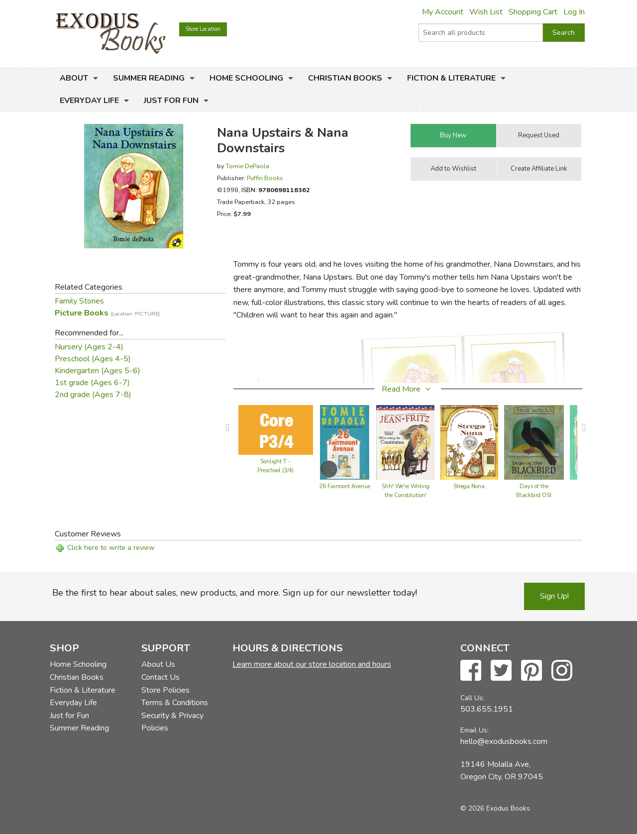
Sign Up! (554, 596)
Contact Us (160, 677)
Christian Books (345, 78)
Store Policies (165, 690)
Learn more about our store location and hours (311, 664)
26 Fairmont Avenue (344, 486)
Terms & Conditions (174, 702)
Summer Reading (149, 78)
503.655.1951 (486, 709)
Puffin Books (265, 178)
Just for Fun (171, 100)
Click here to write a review (111, 547)
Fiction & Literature (451, 78)
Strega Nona (469, 486)
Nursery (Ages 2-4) (89, 346)
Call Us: (472, 698)
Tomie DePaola (247, 166)
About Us (158, 664)
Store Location (203, 29)
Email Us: (474, 730)
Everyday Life (89, 100)
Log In (574, 11)
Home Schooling (246, 78)
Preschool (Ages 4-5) (93, 358)
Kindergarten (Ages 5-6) (97, 370)
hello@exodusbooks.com (503, 741)
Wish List (486, 11)
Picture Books (107, 313)
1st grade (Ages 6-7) (92, 382)
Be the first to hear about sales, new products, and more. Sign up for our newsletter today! (234, 593)
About (74, 78)
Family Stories (79, 301)
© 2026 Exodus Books (495, 808)
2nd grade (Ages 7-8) (93, 394)
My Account (442, 11)
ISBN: (275, 190)
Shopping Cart (533, 11)
